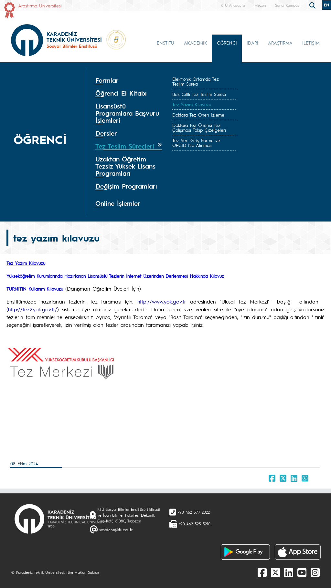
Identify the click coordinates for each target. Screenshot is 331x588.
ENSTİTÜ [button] (165, 43)
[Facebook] (262, 572)
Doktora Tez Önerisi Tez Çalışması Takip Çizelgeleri (199, 127)
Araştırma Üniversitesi (40, 5)
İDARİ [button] (252, 43)
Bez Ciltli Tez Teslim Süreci (199, 94)
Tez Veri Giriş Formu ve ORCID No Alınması (196, 142)
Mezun (260, 5)
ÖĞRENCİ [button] (227, 43)
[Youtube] (301, 572)
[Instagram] (315, 572)
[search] (313, 5)
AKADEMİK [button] (195, 43)
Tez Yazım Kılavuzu (191, 104)
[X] (275, 572)
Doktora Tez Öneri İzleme (198, 115)
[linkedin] (288, 572)
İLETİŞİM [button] (311, 43)
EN (326, 4)
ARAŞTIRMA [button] (280, 43)
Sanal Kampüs (287, 5)
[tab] (128, 80)
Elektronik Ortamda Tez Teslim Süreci (195, 81)
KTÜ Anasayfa (233, 5)
